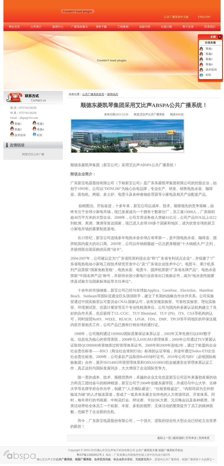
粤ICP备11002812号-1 (90, 454)
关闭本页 (204, 438)
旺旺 (208, 74)
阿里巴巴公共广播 (33, 154)
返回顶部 (178, 438)
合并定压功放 (102, 459)
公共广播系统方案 (147, 450)
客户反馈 (188, 26)
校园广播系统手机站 (170, 450)
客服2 (209, 53)
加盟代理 (144, 26)
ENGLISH (204, 16)
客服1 (209, 48)
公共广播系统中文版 (176, 16)
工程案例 (122, 26)
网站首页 (14, 26)
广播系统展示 (79, 26)
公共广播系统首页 (93, 94)
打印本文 (191, 438)
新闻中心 (57, 26)
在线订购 (166, 26)
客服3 (209, 59)
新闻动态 (112, 94)
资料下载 (101, 26)
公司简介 (36, 26)
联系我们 (209, 26)
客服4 (209, 64)
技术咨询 (211, 69)
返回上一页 (164, 438)
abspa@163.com (29, 117)
